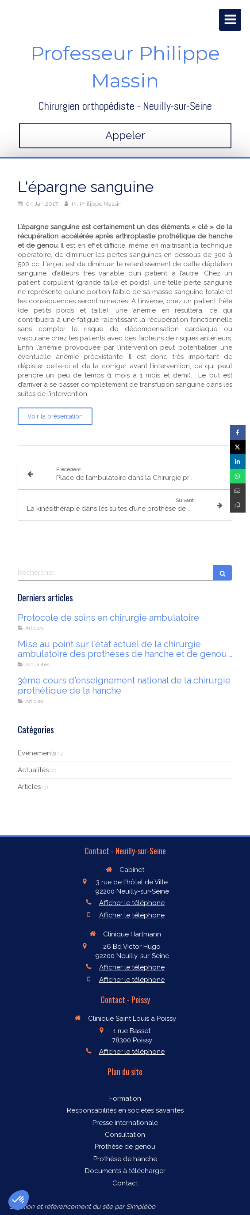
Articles (29, 787)
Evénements (37, 753)
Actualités (33, 770)
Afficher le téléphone (132, 903)
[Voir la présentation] (55, 416)
